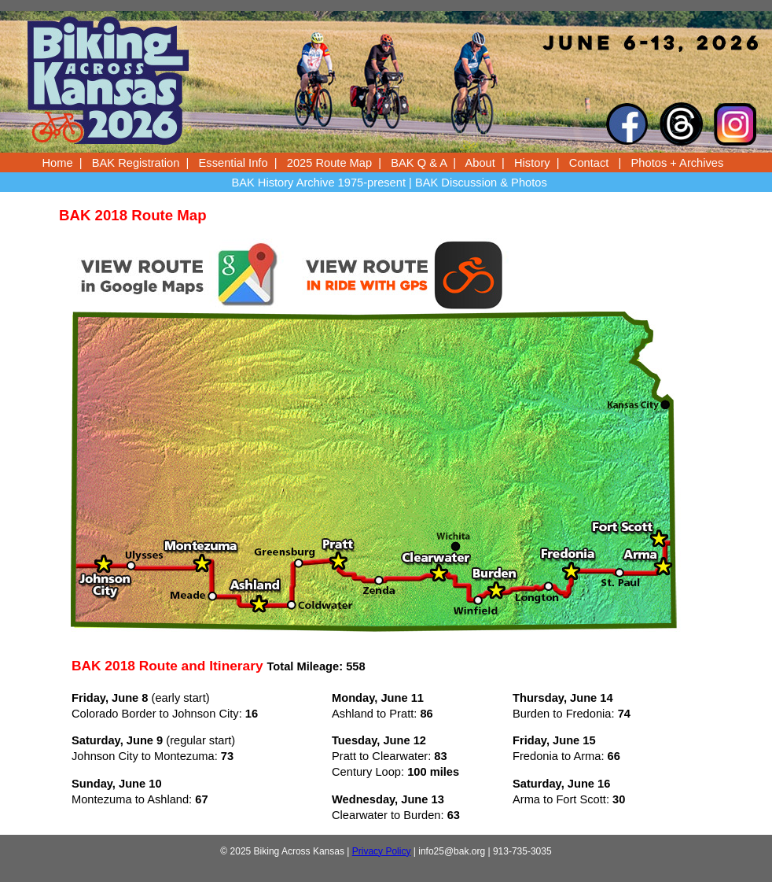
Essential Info (233, 163)
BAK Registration (136, 163)
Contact (589, 163)
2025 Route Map (329, 163)
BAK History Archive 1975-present (318, 182)
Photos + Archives (677, 163)
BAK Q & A (419, 163)
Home (57, 163)
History (532, 163)
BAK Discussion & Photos (481, 182)
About (480, 163)
